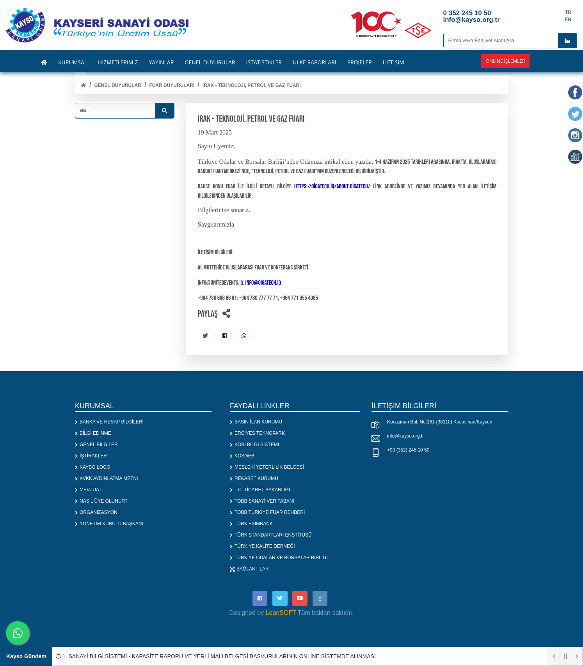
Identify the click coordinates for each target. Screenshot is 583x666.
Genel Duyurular (117, 85)
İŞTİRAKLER (91, 456)
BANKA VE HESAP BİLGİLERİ (109, 422)
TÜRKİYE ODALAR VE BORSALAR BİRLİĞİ (279, 558)
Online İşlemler (505, 61)
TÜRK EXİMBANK (251, 524)
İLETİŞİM (393, 62)
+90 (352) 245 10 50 (408, 450)
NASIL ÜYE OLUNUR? (101, 502)
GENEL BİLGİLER (96, 445)
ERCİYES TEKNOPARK (257, 434)
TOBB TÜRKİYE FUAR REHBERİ (267, 513)
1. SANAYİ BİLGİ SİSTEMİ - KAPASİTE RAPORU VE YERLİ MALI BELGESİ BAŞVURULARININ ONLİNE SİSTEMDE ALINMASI (216, 656)
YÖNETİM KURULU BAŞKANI (109, 524)
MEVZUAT (88, 490)
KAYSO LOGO (92, 468)
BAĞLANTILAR (249, 569)
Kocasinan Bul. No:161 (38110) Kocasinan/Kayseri (439, 422)
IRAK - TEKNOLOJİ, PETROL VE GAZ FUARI (252, 85)
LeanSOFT (281, 613)
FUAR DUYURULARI (171, 85)
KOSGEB (242, 456)
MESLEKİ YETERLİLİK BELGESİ (267, 468)
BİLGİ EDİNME (93, 434)
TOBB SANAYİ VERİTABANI (262, 502)
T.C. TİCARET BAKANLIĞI (260, 490)
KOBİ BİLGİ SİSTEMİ (254, 445)
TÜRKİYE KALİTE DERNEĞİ (262, 547)
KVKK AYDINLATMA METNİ (106, 479)
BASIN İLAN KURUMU (256, 422)
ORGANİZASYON (96, 513)
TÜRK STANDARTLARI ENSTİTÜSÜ (271, 535)
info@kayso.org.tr (405, 436)
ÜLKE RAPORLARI (314, 62)
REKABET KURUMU (254, 479)
